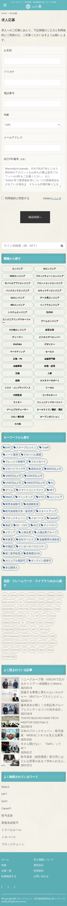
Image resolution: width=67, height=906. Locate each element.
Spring (13, 595)
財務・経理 (49, 366)
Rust (15, 622)
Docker (52, 643)
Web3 (8, 496)
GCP (36, 636)
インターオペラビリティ (32, 546)
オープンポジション (49, 416)
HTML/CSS (23, 609)
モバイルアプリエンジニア (17, 283)
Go (20, 602)
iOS (24, 649)
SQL (41, 622)
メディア (10, 532)
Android (15, 649)
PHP (22, 595)
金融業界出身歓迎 (49, 539)
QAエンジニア (17, 297)
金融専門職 (49, 358)
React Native (9, 609)
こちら (56, 198)
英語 (7, 525)
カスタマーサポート (49, 380)
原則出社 (36, 468)
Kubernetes (21, 643)
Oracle (42, 643)
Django (51, 595)
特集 (3, 865)
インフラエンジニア (49, 304)
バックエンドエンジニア (17, 290)
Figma (41, 649)
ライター (17, 402)
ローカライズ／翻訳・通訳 (50, 409)
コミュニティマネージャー (50, 402)
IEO (35, 525)
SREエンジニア (17, 304)
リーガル (49, 387)
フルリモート (38, 461)
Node (41, 602)
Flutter (32, 622)
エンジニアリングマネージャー (17, 321)
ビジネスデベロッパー (49, 337)
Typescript (36, 609)
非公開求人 (11, 567)
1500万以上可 (13, 482)
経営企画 (49, 329)
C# (36, 615)
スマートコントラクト (31, 489)
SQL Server (22, 629)
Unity (32, 649)
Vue (58, 602)
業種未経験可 (10, 822)
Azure (44, 636)
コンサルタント (49, 395)
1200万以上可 (35, 475)
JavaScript (31, 602)
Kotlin (20, 615)
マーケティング (17, 351)
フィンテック (25, 496)
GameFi (53, 518)
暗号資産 (7, 815)
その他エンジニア (17, 329)
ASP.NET (26, 636)
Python (41, 595)
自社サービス (26, 539)
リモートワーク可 (15, 468)
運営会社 (39, 865)
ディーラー (17, 337)
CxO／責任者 (17, 416)
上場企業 (26, 532)
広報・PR (17, 358)
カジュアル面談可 (15, 560)
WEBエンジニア (17, 276)
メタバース (37, 518)
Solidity (6, 622)
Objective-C (8, 615)
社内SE (49, 312)
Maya (50, 649)
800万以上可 (54, 468)
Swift (57, 609)
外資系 (9, 539)
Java (5, 595)
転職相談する (8, 876)
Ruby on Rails (9, 602)
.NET (33, 629)
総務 (17, 380)
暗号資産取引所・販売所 (19, 511)
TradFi (45, 447)
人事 (50, 373)
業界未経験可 (12, 504)
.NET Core (44, 629)
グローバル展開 (32, 454)
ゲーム (9, 489)
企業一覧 (6, 870)
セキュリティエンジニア (49, 290)
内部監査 (17, 395)
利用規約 (39, 870)
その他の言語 (9, 656)
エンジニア (17, 268)
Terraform (8, 643)
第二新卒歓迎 (12, 553)
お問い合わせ (41, 876)
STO (41, 496)
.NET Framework (11, 636)
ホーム (5, 859)
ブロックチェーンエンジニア (50, 276)
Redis (33, 643)
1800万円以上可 (36, 482)
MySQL (49, 622)
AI (52, 482)
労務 (17, 373)
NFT (51, 489)
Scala (52, 615)
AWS (53, 636)
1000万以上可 (13, 475)
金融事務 (17, 366)
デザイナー (49, 344)
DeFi (7, 447)
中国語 (9, 546)
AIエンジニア (49, 268)
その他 (17, 424)
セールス (49, 351)
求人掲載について (44, 859)
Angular (48, 609)
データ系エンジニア (49, 297)
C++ (44, 615)
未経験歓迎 (32, 504)
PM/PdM (17, 344)
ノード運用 (11, 454)
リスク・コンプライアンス (17, 387)
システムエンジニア (17, 312)
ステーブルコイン (26, 447)
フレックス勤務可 (15, 461)
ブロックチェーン (15, 518)
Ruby (60, 595)
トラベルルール (11, 829)
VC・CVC (22, 525)
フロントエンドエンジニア (50, 283)
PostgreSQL (8, 629)
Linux (5, 649)
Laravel (31, 595)
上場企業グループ (47, 532)
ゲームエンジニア (49, 321)
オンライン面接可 (41, 560)
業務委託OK (33, 553)
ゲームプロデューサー (17, 409)
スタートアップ (47, 511)
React (50, 602)
